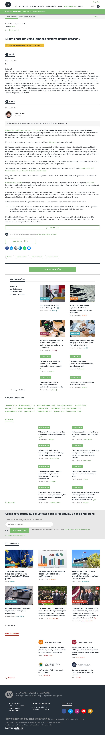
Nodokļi (12, 26)
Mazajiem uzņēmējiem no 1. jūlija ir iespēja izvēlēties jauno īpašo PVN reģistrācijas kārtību (82, 343)
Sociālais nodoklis (52, 256)
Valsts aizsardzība (87, 621)
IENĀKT (97, 2)
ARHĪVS (80, 6)
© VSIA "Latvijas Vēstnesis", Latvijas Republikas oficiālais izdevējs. (29, 725)
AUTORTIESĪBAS (14, 710)
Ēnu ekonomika (37, 256)
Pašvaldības (58, 408)
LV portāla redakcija (41, 704)
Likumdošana (20, 616)
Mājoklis (10, 408)
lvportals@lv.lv (42, 707)
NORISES (33, 6)
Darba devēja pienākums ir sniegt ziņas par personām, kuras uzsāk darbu (84, 474)
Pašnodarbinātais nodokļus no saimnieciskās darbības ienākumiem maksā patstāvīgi (51, 364)
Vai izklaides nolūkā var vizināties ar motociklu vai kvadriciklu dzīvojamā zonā (85, 434)
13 (27, 241)
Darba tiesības (27, 405)
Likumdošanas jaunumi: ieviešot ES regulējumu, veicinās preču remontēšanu (18, 611)
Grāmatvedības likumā (13, 183)
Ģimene (29, 411)
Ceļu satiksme (87, 439)
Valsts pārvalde (80, 657)
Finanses (85, 479)
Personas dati (73, 411)
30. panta (52, 142)
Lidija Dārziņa (19, 113)
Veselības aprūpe (55, 502)
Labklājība (43, 408)
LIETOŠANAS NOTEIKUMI (17, 706)
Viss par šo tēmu (19, 390)
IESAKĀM (9, 420)
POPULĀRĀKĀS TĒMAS (14, 398)
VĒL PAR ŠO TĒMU (17, 279)
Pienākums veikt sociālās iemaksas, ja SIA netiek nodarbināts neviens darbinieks (51, 384)
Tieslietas (11, 405)
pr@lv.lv (46, 709)
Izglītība (59, 411)
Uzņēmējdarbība (22, 256)
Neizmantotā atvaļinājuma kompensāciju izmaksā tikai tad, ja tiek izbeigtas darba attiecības (51, 453)
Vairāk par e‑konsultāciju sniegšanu (77, 529)
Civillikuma (90, 183)
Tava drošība (87, 460)
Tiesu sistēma (44, 411)
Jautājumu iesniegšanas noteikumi (46, 234)
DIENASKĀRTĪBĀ (51, 6)
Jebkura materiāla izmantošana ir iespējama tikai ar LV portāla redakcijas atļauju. (34, 722)
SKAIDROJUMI (23, 6)
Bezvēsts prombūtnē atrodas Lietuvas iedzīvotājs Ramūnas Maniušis (83, 672)
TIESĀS (60, 6)
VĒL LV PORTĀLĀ (12, 543)
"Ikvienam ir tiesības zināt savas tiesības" (28, 718)
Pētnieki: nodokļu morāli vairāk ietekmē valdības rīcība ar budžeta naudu (51, 573)
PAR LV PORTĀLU (14, 703)
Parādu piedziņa (26, 408)
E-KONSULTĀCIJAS (70, 6)
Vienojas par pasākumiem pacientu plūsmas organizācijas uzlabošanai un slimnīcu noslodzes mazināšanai (52, 650)
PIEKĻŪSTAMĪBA (14, 708)
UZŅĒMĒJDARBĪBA (16, 289)
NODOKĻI (13, 286)
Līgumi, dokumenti (46, 405)
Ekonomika (52, 579)
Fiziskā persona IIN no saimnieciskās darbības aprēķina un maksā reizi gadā (82, 364)
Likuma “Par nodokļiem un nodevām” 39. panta (22, 130)
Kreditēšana (86, 581)
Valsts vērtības (53, 618)
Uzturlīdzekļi (73, 408)
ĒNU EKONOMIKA (16, 291)
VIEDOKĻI (40, 6)
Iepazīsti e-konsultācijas (16, 535)
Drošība (78, 678)
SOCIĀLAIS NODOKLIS (17, 294)
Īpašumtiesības (65, 405)
